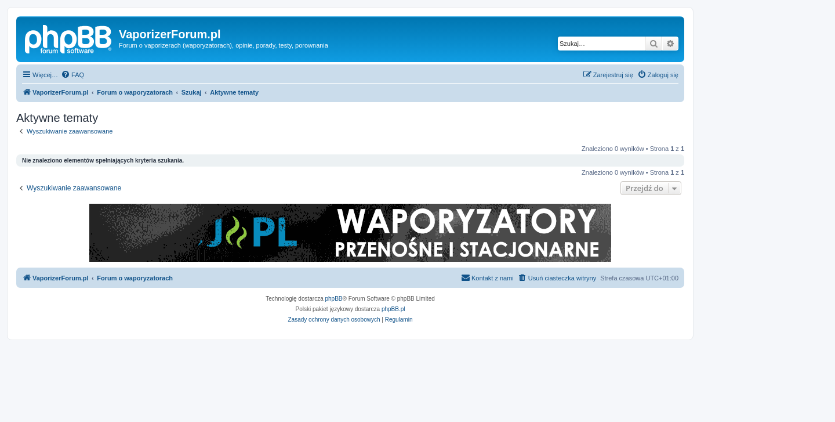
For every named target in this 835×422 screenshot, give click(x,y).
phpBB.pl (393, 309)
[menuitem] (72, 75)
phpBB (334, 298)
